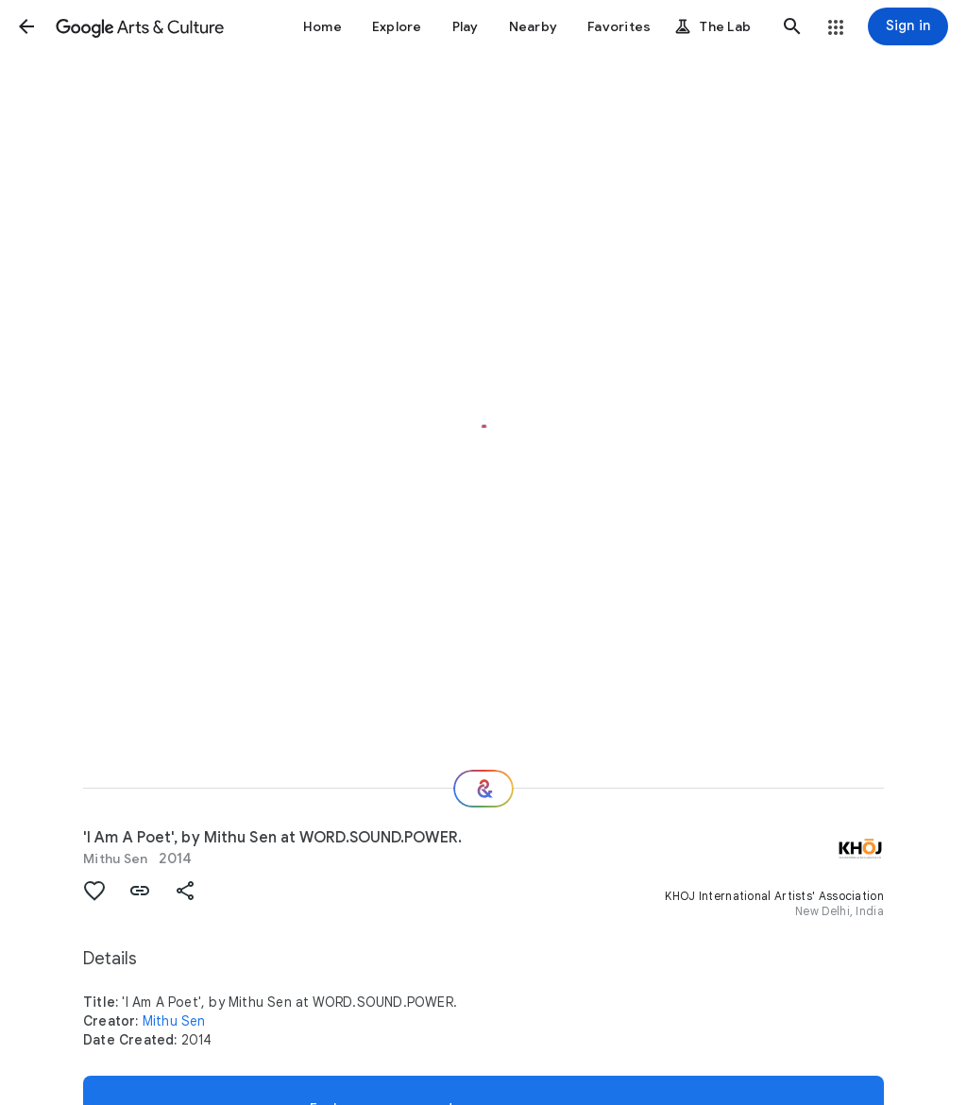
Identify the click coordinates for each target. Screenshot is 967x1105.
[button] (26, 26)
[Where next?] (483, 789)
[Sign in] (908, 26)
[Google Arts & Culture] (140, 26)
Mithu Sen (115, 858)
